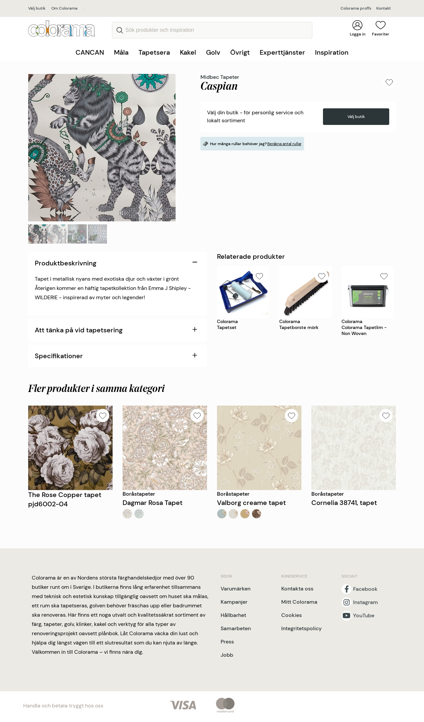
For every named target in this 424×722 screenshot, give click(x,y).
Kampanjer (234, 601)
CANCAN (90, 52)
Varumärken (235, 588)
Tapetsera (154, 52)
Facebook (365, 589)
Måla (121, 52)
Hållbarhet (233, 615)
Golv (213, 52)
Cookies (291, 615)
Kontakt (383, 8)
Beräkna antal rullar (284, 143)
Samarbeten (236, 628)
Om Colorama (64, 8)
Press (227, 641)
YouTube (363, 615)
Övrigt (240, 52)
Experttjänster (282, 52)
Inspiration (331, 52)
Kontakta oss (297, 588)
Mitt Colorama (299, 601)
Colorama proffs (356, 8)
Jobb (227, 654)
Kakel (188, 52)
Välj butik (36, 8)
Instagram (365, 602)
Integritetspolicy (301, 628)
